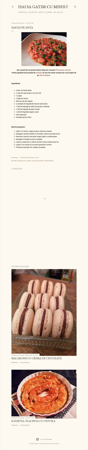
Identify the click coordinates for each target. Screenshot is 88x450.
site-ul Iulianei (44, 75)
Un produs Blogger (44, 439)
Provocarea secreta (63, 70)
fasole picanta (21, 160)
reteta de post (49, 160)
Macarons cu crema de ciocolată (36, 358)
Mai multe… (58, 12)
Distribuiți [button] (14, 157)
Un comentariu (25, 362)
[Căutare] (75, 6)
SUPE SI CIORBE (45, 12)
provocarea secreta (38, 160)
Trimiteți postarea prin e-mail (29, 157)
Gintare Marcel (54, 443)
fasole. (29, 160)
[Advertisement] (44, 244)
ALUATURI (33, 12)
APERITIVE (22, 12)
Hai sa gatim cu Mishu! (43, 6)
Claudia (39, 73)
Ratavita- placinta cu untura (33, 421)
